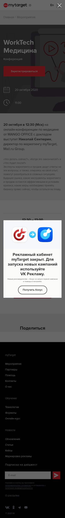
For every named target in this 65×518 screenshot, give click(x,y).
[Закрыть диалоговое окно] (59, 5)
